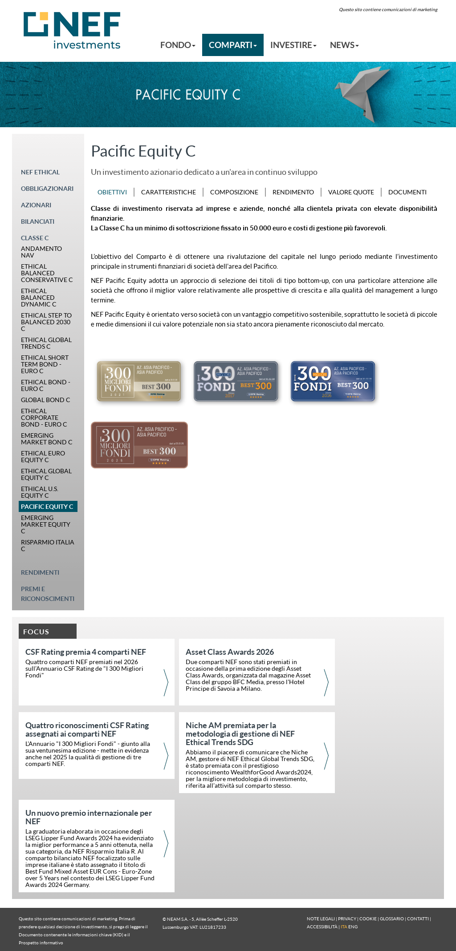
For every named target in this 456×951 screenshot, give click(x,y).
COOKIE (368, 918)
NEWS (344, 45)
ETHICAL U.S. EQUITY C (39, 492)
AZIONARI (36, 205)
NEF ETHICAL (40, 172)
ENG (353, 926)
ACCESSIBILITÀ (322, 926)
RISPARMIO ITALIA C (47, 545)
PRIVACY (347, 918)
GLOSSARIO (392, 918)
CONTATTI (418, 918)
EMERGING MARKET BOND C (47, 438)
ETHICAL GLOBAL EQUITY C (46, 474)
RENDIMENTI (40, 572)
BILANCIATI (37, 221)
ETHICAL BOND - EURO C (45, 385)
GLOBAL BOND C (45, 399)
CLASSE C (35, 238)
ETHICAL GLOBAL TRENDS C (46, 343)
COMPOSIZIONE (234, 192)
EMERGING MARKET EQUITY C (45, 524)
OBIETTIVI (112, 192)
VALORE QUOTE (351, 192)
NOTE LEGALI (321, 918)
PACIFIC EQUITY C (47, 506)
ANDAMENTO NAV (41, 252)
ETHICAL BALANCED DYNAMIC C (39, 297)
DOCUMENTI (407, 192)
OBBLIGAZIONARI (47, 188)
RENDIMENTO (293, 192)
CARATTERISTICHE (168, 192)
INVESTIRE (293, 45)
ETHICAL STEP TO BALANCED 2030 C (46, 321)
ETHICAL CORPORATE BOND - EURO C (44, 417)
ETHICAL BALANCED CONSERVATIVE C (47, 272)
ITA (344, 926)
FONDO (177, 45)
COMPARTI (233, 45)
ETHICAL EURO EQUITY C (43, 456)
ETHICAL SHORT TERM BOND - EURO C (45, 364)
